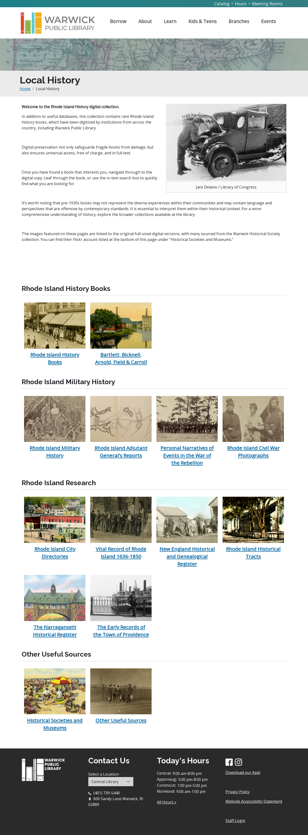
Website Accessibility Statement (253, 801)
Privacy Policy (237, 791)
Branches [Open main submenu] (239, 21)
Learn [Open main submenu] (170, 21)
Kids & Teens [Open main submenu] (202, 21)
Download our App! (242, 772)
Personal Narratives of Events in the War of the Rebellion (187, 455)
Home (25, 88)
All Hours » (166, 802)
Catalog (222, 3)
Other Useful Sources (121, 720)
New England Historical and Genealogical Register (187, 556)
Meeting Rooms (267, 3)
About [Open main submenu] (145, 21)
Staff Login (235, 820)
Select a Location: (103, 774)
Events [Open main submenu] (268, 21)
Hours (241, 3)
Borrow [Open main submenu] (118, 21)
